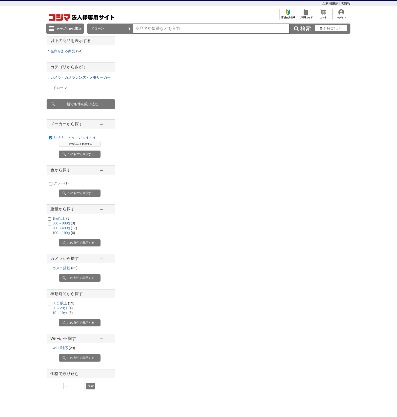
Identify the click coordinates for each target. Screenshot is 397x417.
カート (323, 16)
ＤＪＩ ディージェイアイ (75, 137)
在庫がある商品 (66, 51)
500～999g (63, 223)
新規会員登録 (288, 16)
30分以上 (63, 303)
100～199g (63, 233)
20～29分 (62, 308)
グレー (61, 183)
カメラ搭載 (64, 268)
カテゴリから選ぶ (69, 29)
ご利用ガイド (305, 16)
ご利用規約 (331, 3)
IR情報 (345, 3)
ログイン (341, 16)
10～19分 (62, 313)
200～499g (64, 228)
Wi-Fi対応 (63, 348)
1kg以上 (61, 218)
